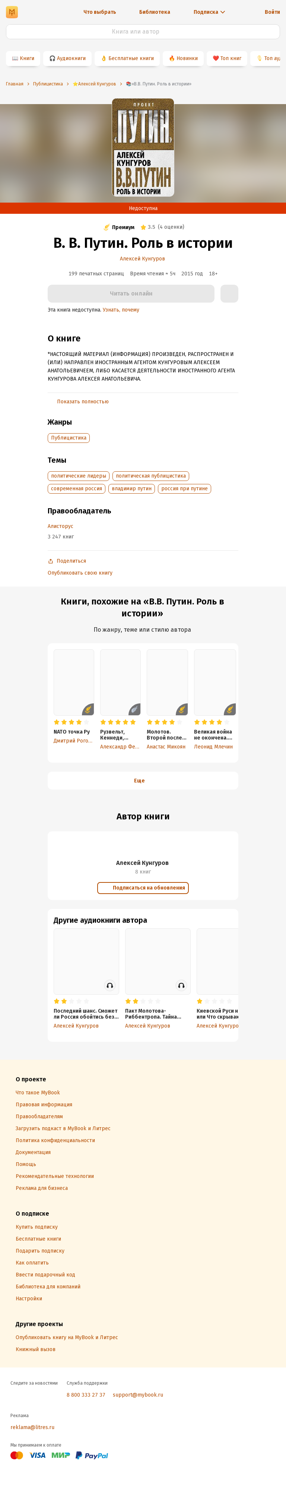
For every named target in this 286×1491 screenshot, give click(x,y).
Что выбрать (99, 12)
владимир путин (132, 488)
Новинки (187, 58)
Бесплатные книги (131, 58)
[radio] (57, 722)
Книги (27, 58)
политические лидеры (78, 476)
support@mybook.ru (138, 1395)
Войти (272, 12)
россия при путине (184, 488)
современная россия (76, 488)
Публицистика (68, 438)
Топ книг (230, 58)
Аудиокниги (71, 58)
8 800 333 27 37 (86, 1395)
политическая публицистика (151, 476)
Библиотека (154, 12)
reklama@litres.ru (32, 1427)
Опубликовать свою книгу (80, 573)
